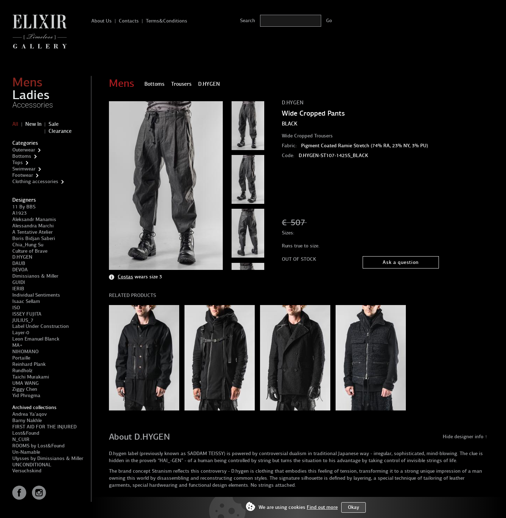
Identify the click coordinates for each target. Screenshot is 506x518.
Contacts (129, 21)
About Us (101, 21)
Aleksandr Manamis (34, 219)
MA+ (17, 345)
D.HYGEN (22, 257)
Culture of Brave (29, 251)
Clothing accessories (35, 181)
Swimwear (23, 169)
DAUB (18, 263)
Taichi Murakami (30, 377)
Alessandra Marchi (33, 226)
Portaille (21, 358)
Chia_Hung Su (27, 245)
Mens (27, 82)
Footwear (22, 175)
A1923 (19, 213)
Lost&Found (25, 433)
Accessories (32, 105)
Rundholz (22, 371)
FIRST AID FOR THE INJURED (44, 427)
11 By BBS (23, 207)
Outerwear (23, 150)
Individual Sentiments (36, 295)
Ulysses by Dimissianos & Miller (47, 458)
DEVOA (20, 270)
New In (33, 124)
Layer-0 (20, 333)
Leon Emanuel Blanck (35, 339)
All (15, 124)
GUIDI (18, 282)
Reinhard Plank (29, 364)
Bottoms (21, 156)
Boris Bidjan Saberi (33, 238)
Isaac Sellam (26, 301)
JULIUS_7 (22, 320)
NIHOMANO (25, 352)
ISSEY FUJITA (26, 314)
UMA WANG (25, 383)
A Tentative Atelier (32, 232)
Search (247, 21)
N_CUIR (21, 439)
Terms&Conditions (166, 21)
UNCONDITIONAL (31, 465)
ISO (16, 308)
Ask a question (401, 262)
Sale (53, 124)
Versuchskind (26, 471)
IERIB (18, 289)
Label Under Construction (40, 326)
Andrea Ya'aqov (29, 414)
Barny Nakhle (27, 420)
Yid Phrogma (26, 396)
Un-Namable (26, 452)
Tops (17, 163)
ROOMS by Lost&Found (38, 446)
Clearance (60, 131)
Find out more (322, 507)
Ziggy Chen (24, 389)
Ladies (31, 95)
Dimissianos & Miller (35, 276)
